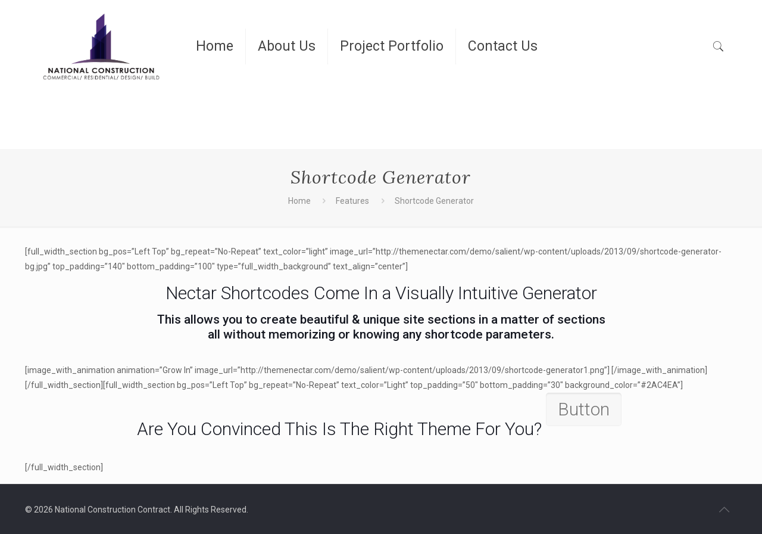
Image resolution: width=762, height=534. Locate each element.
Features (352, 201)
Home (299, 201)
